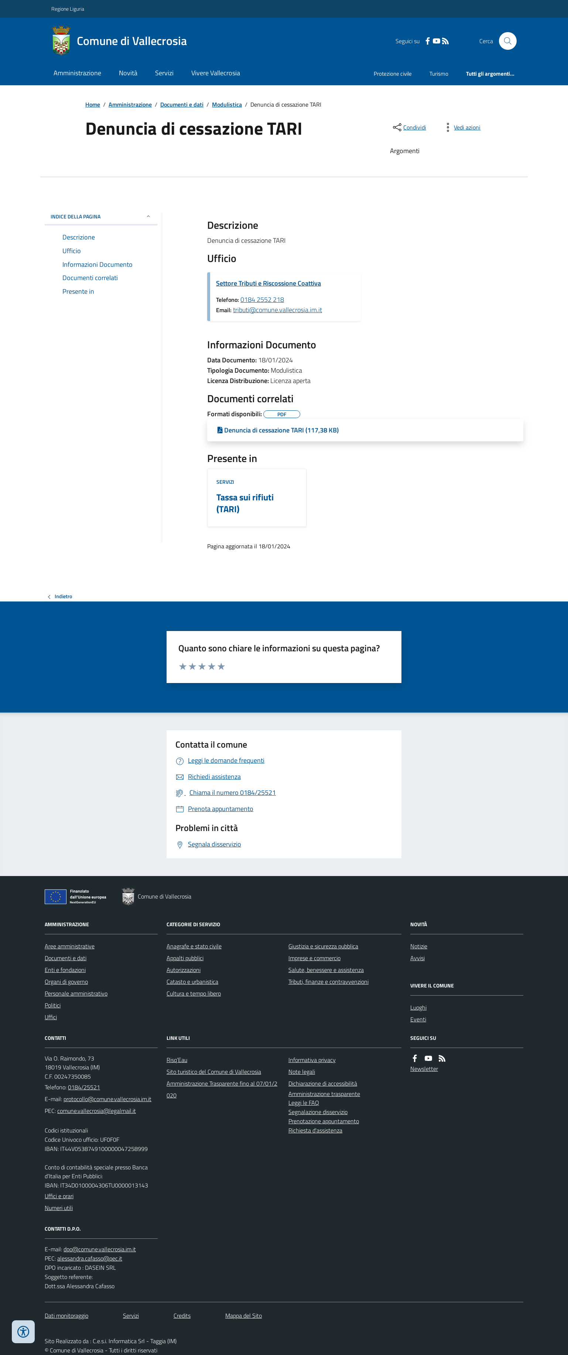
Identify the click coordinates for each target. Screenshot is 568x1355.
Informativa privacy (312, 1059)
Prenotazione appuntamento (323, 1121)
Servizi (164, 73)
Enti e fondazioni (65, 969)
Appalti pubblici (185, 958)
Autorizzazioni (184, 969)
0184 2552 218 (262, 299)
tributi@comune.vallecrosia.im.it (277, 310)
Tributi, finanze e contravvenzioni (328, 981)
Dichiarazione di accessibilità (322, 1083)
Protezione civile (393, 73)
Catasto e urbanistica (192, 981)
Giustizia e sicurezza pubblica (323, 946)
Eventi (418, 1019)
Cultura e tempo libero (194, 993)
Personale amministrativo (76, 993)
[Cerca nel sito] (505, 41)
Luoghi (418, 1007)
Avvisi (417, 958)
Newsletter (424, 1068)
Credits (182, 1315)
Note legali (301, 1071)
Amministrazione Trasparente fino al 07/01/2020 (222, 1089)
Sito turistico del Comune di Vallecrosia (214, 1071)
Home (92, 104)
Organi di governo (66, 981)
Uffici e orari (59, 1196)
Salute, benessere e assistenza (326, 969)
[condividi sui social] (409, 127)
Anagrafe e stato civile (194, 946)
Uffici (51, 1017)
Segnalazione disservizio (318, 1111)
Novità (128, 73)
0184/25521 (84, 1087)
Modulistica (227, 104)
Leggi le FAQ (303, 1102)
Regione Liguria (67, 9)
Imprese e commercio (314, 958)
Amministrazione (77, 73)
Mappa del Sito (243, 1315)
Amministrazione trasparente (324, 1093)
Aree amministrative (70, 946)
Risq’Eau (177, 1059)
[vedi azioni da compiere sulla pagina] (461, 127)
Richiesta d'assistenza (315, 1130)
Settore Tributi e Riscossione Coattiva (268, 283)
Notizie (418, 946)
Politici (53, 1005)
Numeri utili (59, 1207)
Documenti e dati (181, 104)
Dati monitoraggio (66, 1315)
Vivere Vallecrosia (215, 73)
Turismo (439, 73)
